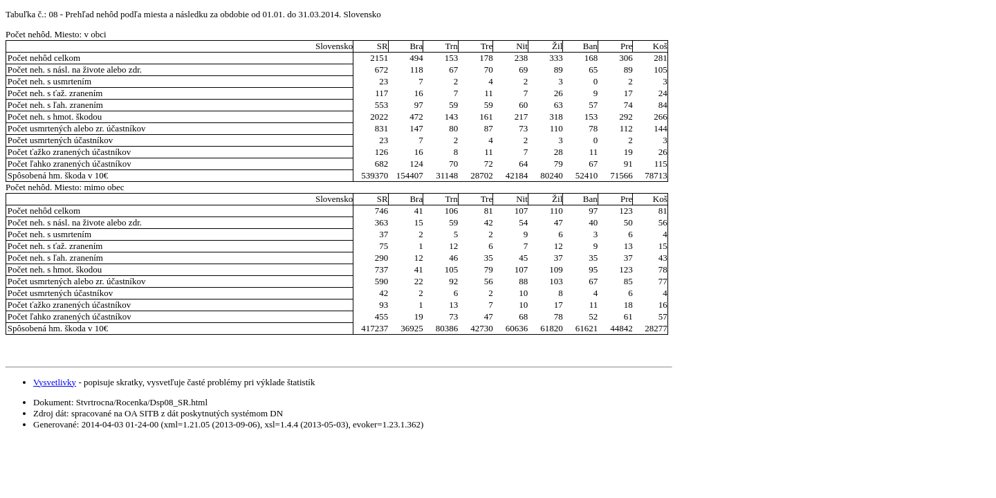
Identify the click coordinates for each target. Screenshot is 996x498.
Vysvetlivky (54, 382)
